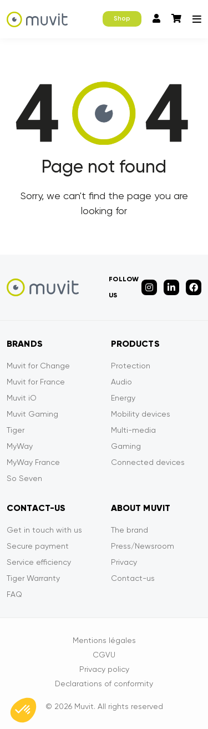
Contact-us (133, 578)
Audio (121, 381)
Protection (130, 365)
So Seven (24, 478)
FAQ (14, 594)
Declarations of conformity (104, 683)
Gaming (126, 446)
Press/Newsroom (142, 545)
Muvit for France (36, 381)
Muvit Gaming (32, 413)
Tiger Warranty (33, 578)
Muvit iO (22, 397)
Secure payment (38, 545)
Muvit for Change (38, 365)
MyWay (20, 446)
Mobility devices (140, 413)
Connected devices (148, 462)
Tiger (15, 430)
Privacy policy (104, 669)
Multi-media (133, 430)
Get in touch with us (44, 529)
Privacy (124, 562)
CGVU (104, 654)
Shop (122, 18)
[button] (23, 710)
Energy (123, 397)
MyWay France (33, 462)
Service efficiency (39, 562)
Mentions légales (104, 640)
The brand (129, 529)
